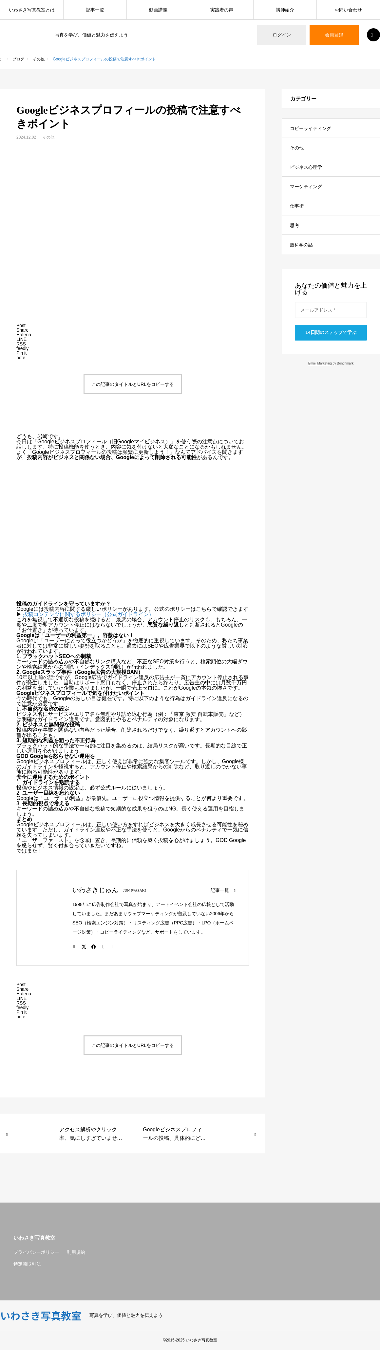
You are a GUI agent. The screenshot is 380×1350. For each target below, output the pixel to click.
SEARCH (373, 34)
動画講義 (158, 9)
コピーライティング (310, 128)
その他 (48, 137)
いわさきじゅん (95, 890)
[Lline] (21, 339)
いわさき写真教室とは (32, 9)
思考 (294, 225)
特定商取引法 (27, 1264)
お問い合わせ (348, 9)
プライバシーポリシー (36, 1252)
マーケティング (306, 186)
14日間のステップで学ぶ (330, 332)
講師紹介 (285, 9)
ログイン (282, 34)
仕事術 (297, 206)
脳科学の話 (301, 244)
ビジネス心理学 (306, 167)
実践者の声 (221, 9)
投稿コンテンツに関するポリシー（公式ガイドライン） (88, 614)
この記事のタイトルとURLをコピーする (132, 384)
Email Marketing (320, 363)
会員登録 (334, 34)
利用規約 (76, 1252)
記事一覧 (95, 9)
